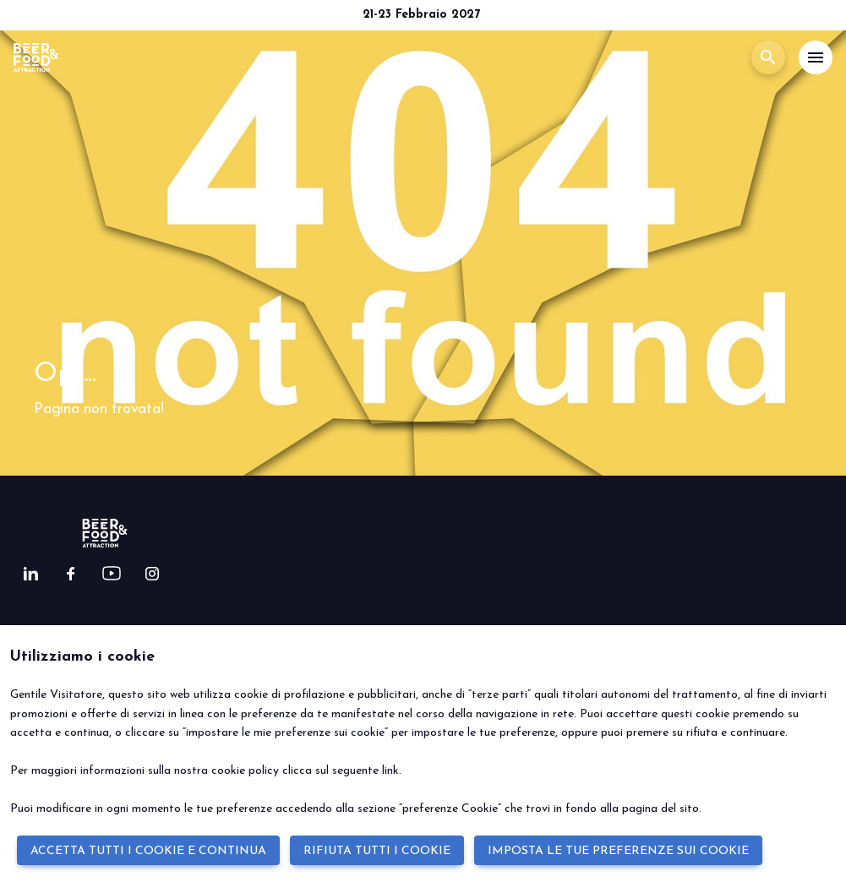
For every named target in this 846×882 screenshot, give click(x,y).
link (390, 771)
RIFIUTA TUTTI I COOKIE (376, 851)
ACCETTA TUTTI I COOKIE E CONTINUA (148, 851)
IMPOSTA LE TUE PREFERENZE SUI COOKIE (618, 851)
